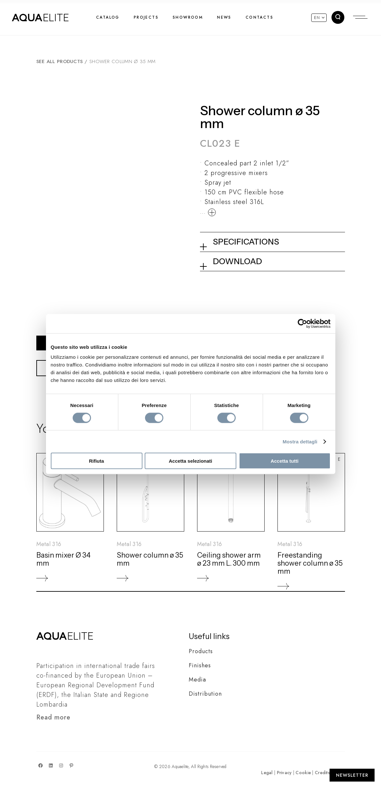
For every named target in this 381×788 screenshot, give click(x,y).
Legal (267, 772)
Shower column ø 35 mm (150, 559)
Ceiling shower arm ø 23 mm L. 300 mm (229, 559)
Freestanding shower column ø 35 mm (310, 563)
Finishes (200, 665)
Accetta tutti (285, 461)
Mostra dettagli (300, 441)
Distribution (205, 694)
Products (201, 651)
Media (197, 679)
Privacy (284, 772)
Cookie (303, 772)
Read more (53, 717)
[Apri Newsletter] (352, 775)
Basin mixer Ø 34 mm (63, 559)
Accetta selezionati (190, 461)
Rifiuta (96, 461)
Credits (322, 772)
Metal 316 (48, 544)
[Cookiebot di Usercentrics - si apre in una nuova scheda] (302, 323)
